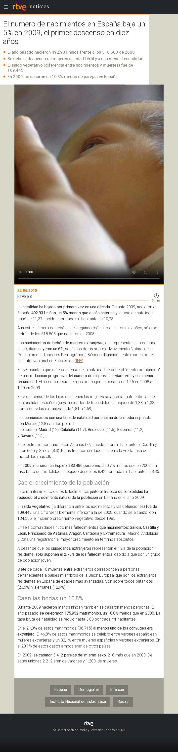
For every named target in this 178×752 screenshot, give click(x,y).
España (60, 689)
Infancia (117, 689)
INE (79, 360)
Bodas (123, 701)
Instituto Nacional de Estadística (78, 701)
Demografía (88, 689)
